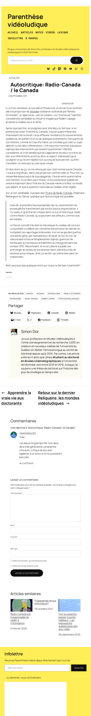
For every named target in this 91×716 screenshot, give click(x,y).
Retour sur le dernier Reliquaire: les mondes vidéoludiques (58, 398)
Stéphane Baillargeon (68, 298)
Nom (12, 525)
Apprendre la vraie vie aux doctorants (16, 398)
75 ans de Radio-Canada (58, 193)
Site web (13, 548)
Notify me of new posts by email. (26, 566)
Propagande (15, 298)
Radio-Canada (31, 298)
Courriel (14, 537)
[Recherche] (76, 60)
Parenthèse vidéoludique (28, 20)
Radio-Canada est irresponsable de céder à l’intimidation (21, 612)
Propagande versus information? (45, 602)
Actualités (14, 78)
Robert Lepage (48, 298)
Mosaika (40, 293)
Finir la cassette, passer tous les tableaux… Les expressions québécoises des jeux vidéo (70, 615)
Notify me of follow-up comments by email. (30, 561)
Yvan (22, 437)
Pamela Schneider (72, 293)
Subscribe (78, 667)
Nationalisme (54, 293)
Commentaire (16, 493)
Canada (29, 293)
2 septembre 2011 (27, 433)
